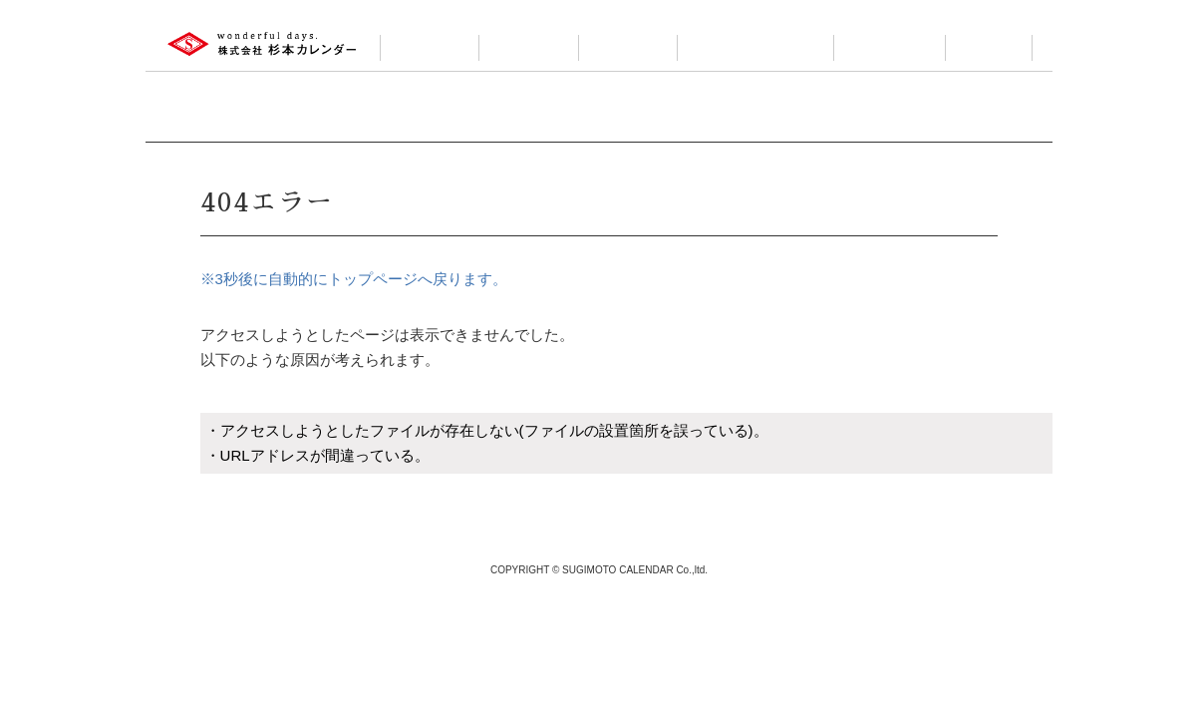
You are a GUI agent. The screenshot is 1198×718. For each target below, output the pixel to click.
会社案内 (429, 48)
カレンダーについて (755, 48)
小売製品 (628, 48)
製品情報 (528, 48)
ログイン (989, 48)
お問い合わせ (889, 48)
